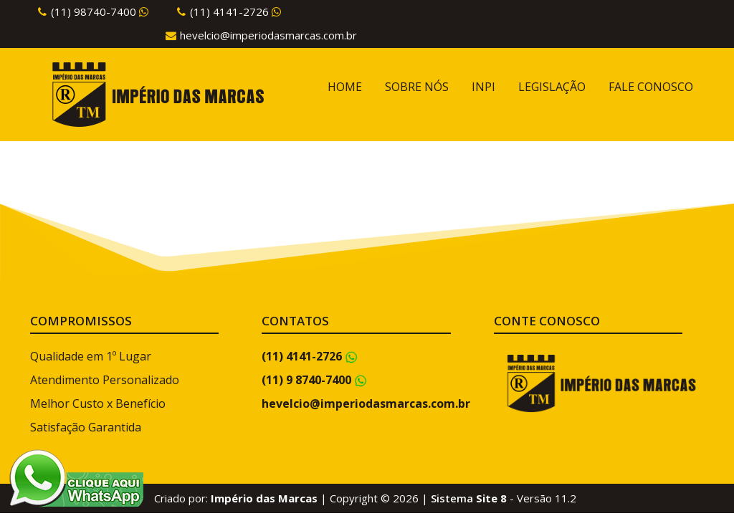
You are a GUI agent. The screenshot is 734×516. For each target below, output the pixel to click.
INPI (483, 87)
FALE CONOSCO (651, 87)
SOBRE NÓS (417, 87)
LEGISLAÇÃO (552, 87)
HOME (345, 87)
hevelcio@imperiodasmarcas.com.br (268, 35)
